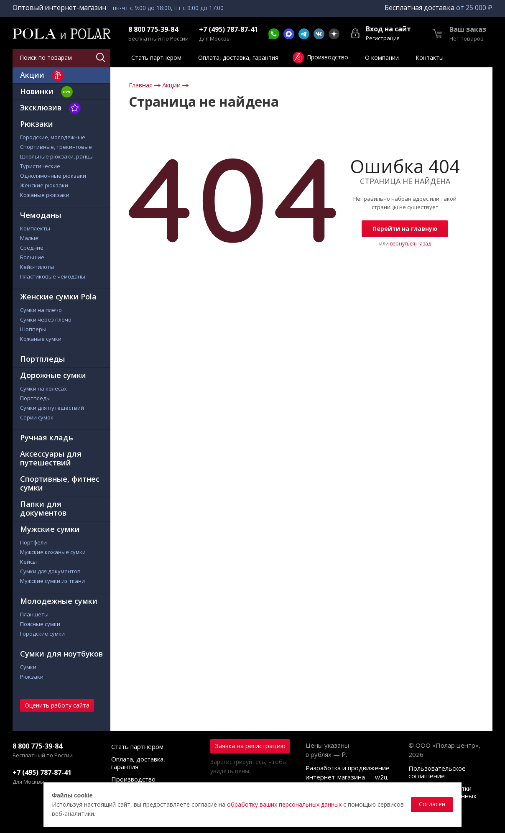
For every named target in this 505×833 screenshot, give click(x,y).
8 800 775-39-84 (153, 29)
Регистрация (383, 38)
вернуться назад (410, 243)
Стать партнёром (137, 746)
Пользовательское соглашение (437, 772)
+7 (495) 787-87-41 (228, 29)
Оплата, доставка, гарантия (138, 763)
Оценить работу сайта (57, 705)
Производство (133, 779)
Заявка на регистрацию (250, 745)
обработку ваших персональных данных (284, 804)
